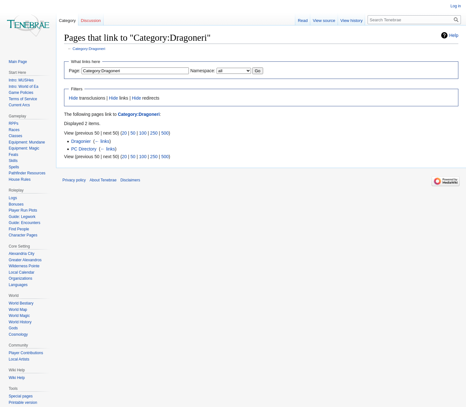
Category (67, 20)
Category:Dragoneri (89, 48)
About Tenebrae (103, 180)
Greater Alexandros (25, 260)
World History (20, 322)
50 (133, 133)
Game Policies (21, 92)
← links (102, 141)
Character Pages (23, 235)
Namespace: (202, 70)
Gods (13, 328)
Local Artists (19, 359)
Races (14, 130)
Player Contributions (26, 353)
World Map (18, 309)
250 (153, 133)
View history (352, 20)
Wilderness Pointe (24, 266)
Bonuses (16, 204)
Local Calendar (21, 272)
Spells (14, 167)
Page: (75, 70)
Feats (13, 154)
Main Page (18, 62)
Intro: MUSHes (21, 80)
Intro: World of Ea (23, 86)
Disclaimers (130, 180)
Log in (455, 6)
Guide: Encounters (24, 223)
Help (453, 35)
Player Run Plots (23, 210)
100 (143, 133)
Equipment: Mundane (27, 142)
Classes (15, 136)
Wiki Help (17, 377)
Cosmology (18, 334)
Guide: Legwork (22, 216)
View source (324, 20)
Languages (18, 285)
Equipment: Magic (24, 148)
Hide (73, 98)
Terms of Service (23, 99)
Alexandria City (21, 253)
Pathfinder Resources (27, 173)
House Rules (20, 179)
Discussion (91, 20)
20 (124, 133)
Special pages (20, 396)
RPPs (13, 123)
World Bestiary (21, 303)
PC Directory (83, 148)
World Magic (19, 315)
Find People (19, 229)
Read (303, 20)
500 (164, 133)
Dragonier (80, 141)
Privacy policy (74, 180)
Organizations (20, 278)
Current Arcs (19, 105)
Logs (13, 198)
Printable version (23, 402)
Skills (13, 160)
